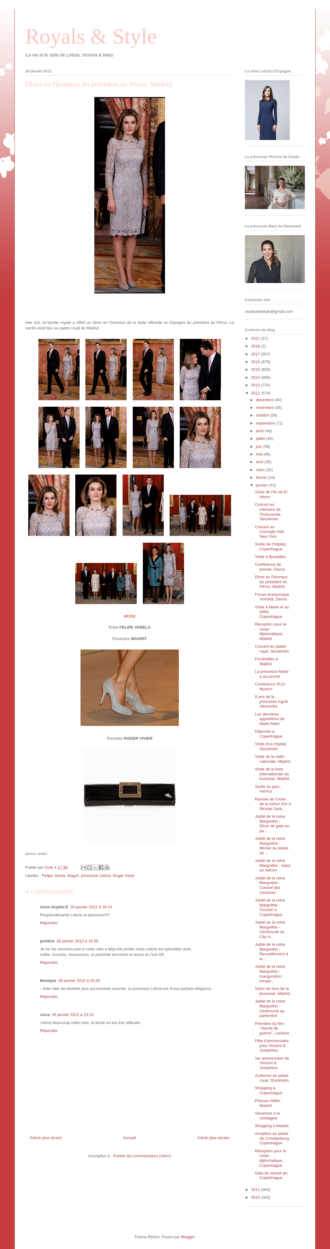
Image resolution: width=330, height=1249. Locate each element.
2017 (256, 354)
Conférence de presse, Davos (270, 567)
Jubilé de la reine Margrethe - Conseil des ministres (270, 885)
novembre (265, 407)
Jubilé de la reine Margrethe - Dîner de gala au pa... (272, 823)
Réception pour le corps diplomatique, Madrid (270, 631)
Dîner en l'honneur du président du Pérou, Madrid (271, 582)
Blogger (187, 1237)
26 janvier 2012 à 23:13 (73, 1014)
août (260, 431)
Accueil (129, 1137)
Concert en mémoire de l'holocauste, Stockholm (268, 511)
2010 (256, 1197)
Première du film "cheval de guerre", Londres (272, 1028)
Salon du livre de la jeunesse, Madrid (272, 991)
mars (261, 469)
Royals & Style (91, 36)
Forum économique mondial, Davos (272, 597)
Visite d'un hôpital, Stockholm (271, 746)
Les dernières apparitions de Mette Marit (270, 719)
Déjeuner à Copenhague (268, 734)
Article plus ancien (213, 1137)
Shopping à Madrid (271, 1125)
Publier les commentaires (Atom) (142, 1156)
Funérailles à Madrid (266, 661)
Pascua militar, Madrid (268, 1103)
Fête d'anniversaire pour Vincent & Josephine (272, 1045)
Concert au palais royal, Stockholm (272, 649)
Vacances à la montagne (267, 1115)
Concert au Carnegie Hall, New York (270, 532)
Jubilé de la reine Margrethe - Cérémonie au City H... (270, 929)
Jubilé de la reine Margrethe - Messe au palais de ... (271, 845)
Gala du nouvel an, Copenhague (271, 1175)
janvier (262, 485)
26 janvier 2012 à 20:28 (79, 980)
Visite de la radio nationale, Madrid (272, 759)
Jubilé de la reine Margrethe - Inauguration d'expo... (270, 973)
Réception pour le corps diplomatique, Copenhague (270, 1158)
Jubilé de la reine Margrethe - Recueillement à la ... (271, 951)
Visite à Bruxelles (270, 556)
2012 (256, 393)
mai (260, 454)
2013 (256, 385)
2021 (256, 338)
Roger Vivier (124, 875)
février (262, 477)
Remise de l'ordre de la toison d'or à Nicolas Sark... (273, 804)
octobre (263, 415)
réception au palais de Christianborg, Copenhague (272, 1138)
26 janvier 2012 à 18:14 (91, 907)
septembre (266, 423)
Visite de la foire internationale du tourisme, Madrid (272, 774)
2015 (256, 369)
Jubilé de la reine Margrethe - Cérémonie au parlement (270, 1008)
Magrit (73, 875)
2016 (256, 361)
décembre (265, 400)
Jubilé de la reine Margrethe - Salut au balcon (272, 865)
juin (259, 446)
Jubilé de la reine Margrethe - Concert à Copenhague (270, 907)
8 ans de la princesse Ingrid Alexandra (271, 701)
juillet (261, 438)
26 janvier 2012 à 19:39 (77, 941)
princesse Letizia (96, 875)
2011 (256, 1189)
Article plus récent (45, 1137)
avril (260, 462)
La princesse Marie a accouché (272, 674)
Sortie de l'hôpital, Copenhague (270, 546)
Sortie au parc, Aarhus (268, 789)
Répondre (48, 923)
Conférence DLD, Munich (270, 686)
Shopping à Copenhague (268, 1090)
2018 (256, 346)
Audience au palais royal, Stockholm (272, 1078)
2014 (256, 377)
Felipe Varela (53, 875)
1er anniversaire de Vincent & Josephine (272, 1063)
